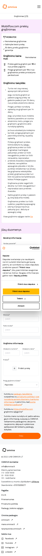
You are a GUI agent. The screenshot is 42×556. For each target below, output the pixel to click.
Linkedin (8, 552)
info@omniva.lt (8, 466)
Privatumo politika (9, 504)
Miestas (6, 315)
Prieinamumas (7, 499)
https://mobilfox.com (23, 409)
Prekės (5, 360)
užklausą (35, 482)
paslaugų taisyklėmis (23, 394)
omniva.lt (7, 520)
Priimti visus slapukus (26, 284)
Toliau (21, 436)
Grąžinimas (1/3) (21, 16)
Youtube (9, 543)
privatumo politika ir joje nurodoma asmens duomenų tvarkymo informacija (21, 399)
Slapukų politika (20, 276)
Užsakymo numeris (10, 349)
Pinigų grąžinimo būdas (11, 381)
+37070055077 (19, 485)
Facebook (9, 538)
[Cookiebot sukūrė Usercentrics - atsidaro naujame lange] (29, 248)
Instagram (9, 547)
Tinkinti (21, 299)
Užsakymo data (28, 349)
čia (31, 216)
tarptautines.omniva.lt (13, 529)
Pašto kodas (8, 326)
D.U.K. (3, 495)
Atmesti (21, 306)
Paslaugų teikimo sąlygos (12, 508)
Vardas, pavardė (9, 244)
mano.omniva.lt (10, 524)
